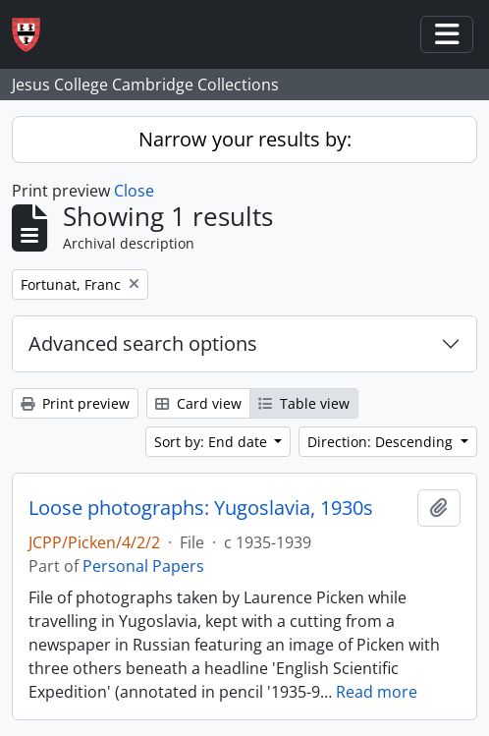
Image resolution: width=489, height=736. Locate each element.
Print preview (75, 403)
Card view (198, 403)
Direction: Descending (382, 441)
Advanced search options (142, 343)
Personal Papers (143, 566)
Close (134, 190)
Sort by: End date (212, 441)
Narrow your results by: (245, 139)
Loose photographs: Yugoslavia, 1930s (200, 508)
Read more (376, 692)
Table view (304, 403)
